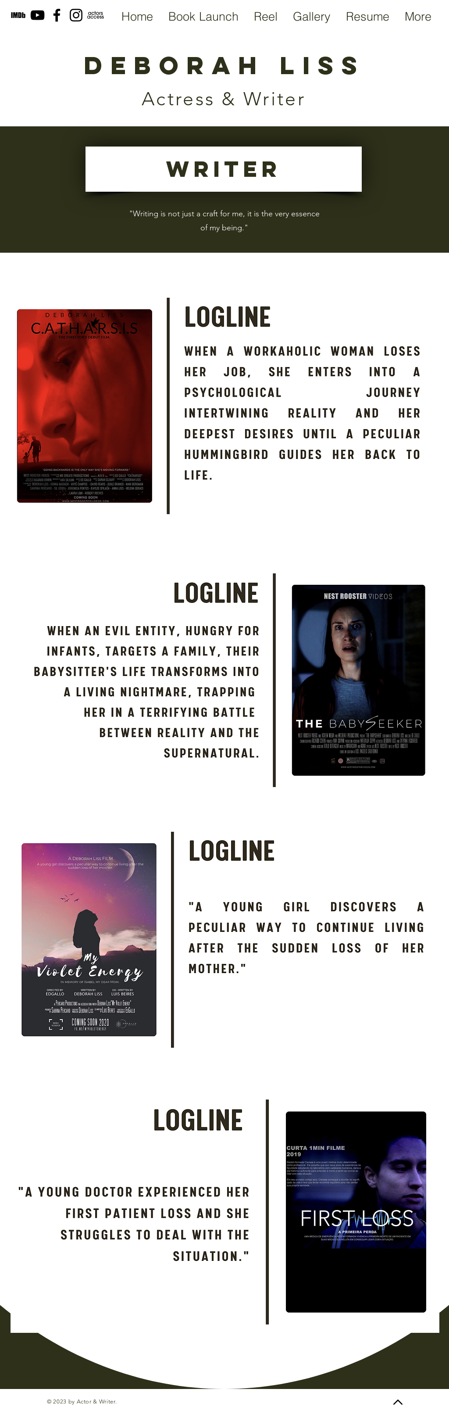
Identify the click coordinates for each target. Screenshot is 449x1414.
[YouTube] (37, 15)
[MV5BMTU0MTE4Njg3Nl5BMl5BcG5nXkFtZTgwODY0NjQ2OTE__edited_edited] (18, 15)
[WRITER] (224, 169)
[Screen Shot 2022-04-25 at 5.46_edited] (95, 15)
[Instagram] (76, 15)
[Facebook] (56, 15)
